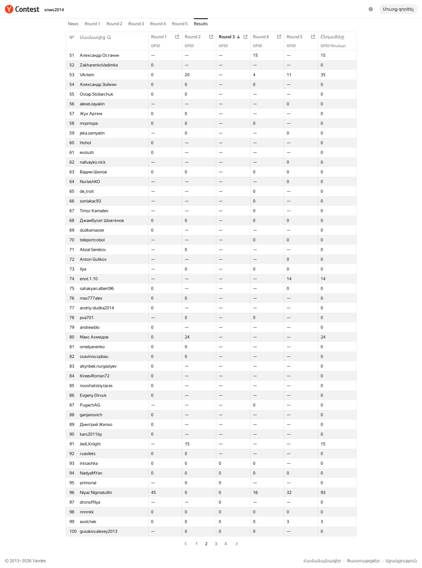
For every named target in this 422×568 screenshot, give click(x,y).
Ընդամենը (335, 37)
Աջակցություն (401, 560)
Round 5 (180, 23)
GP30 (158, 45)
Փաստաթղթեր (363, 560)
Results (201, 23)
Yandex (39, 560)
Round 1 (92, 23)
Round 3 (136, 23)
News (73, 23)
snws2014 (54, 9)
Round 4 (158, 23)
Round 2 (114, 23)
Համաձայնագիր (322, 560)
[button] (95, 37)
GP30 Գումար (336, 45)
